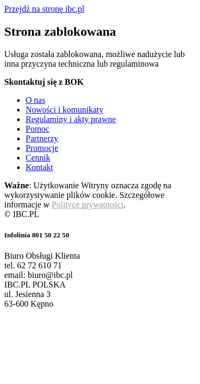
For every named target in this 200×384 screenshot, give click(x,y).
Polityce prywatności (88, 204)
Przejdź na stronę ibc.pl (44, 8)
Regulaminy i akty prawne (71, 119)
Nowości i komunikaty (64, 109)
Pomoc (37, 128)
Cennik (38, 157)
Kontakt (39, 167)
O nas (35, 100)
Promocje (42, 148)
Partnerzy (42, 138)
